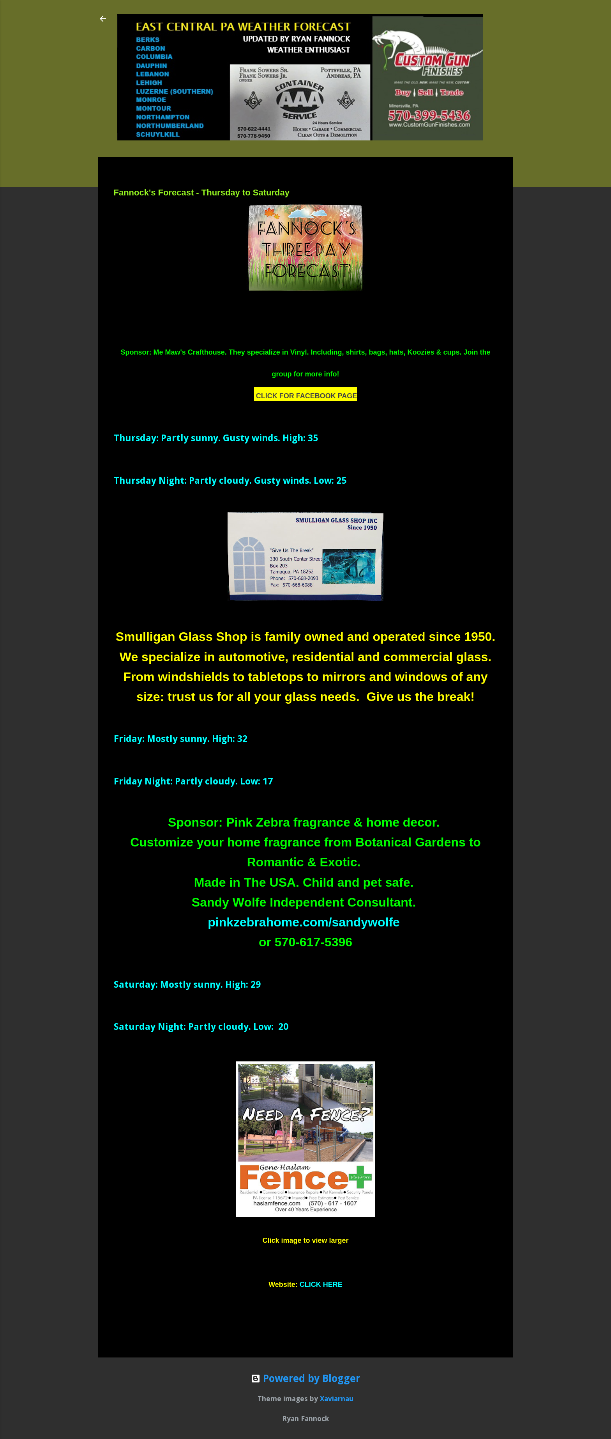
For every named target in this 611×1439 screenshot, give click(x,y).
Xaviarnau (336, 1399)
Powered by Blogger (305, 1378)
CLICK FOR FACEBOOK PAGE (306, 396)
